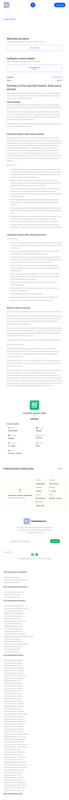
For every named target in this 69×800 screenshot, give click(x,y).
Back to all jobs (9, 19)
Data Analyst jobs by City (12, 794)
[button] (32, 5)
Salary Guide (34, 48)
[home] (6, 5)
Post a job (59, 5)
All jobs (60, 468)
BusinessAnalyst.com (34, 68)
